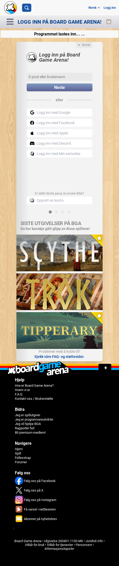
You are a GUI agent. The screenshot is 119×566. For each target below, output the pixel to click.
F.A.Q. (19, 394)
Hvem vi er (22, 390)
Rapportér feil (24, 428)
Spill (18, 453)
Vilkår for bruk (34, 545)
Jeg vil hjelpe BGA (28, 424)
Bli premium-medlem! (30, 432)
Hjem (19, 449)
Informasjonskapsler (59, 549)
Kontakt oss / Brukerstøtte (34, 399)
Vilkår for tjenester (60, 545)
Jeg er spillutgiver (27, 415)
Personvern (84, 545)
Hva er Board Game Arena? (34, 385)
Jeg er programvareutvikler (34, 419)
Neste (59, 87)
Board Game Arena (28, 541)
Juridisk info (94, 541)
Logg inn (110, 8)
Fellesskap (23, 458)
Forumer (21, 462)
